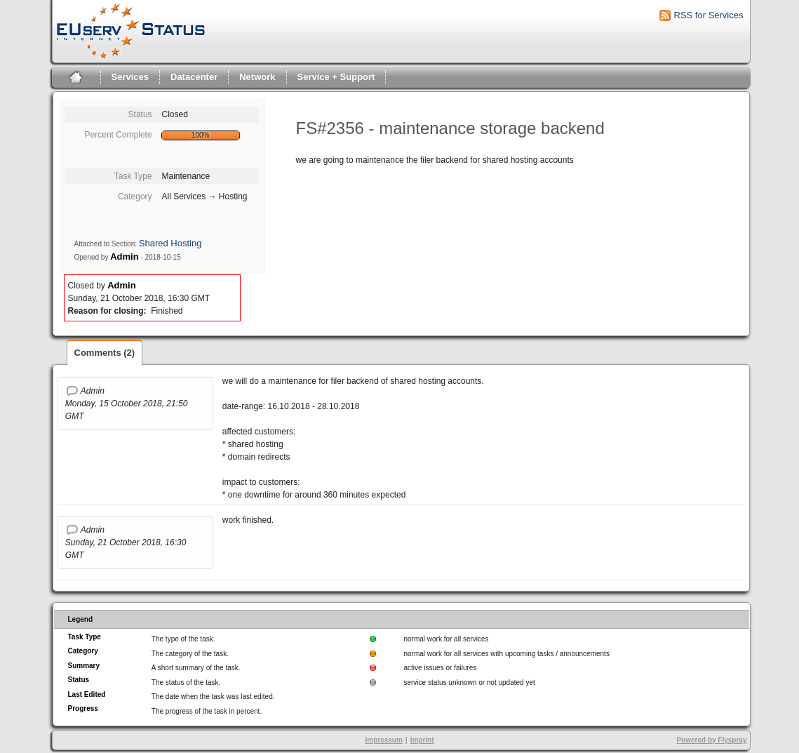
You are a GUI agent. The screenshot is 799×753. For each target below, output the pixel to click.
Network (257, 77)
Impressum (383, 740)
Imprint (422, 740)
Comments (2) (104, 352)
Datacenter (193, 77)
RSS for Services (709, 15)
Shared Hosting (170, 243)
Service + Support (336, 77)
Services (130, 77)
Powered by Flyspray (711, 740)
